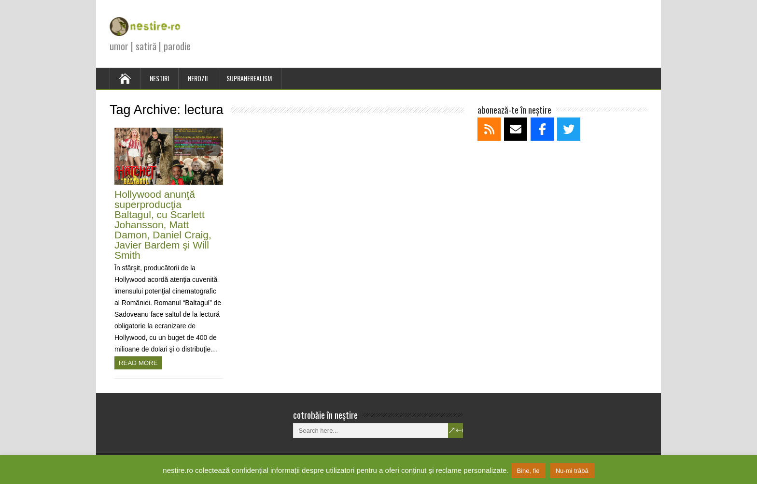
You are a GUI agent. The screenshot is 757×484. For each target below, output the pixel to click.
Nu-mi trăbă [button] (572, 470)
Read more (138, 363)
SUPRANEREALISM (249, 78)
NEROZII (198, 78)
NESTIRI (159, 78)
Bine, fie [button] (528, 470)
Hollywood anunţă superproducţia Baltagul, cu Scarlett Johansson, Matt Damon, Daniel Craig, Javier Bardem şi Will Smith (162, 225)
